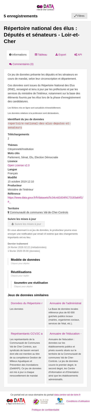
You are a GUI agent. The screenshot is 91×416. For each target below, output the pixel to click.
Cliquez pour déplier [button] (20, 263)
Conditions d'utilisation (78, 401)
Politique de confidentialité (45, 410)
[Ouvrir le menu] (85, 5)
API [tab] (78, 54)
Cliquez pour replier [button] (20, 276)
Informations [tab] (18, 54)
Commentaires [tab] (21, 64)
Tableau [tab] (41, 54)
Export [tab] (60, 54)
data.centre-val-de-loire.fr (67, 394)
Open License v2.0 (19, 165)
